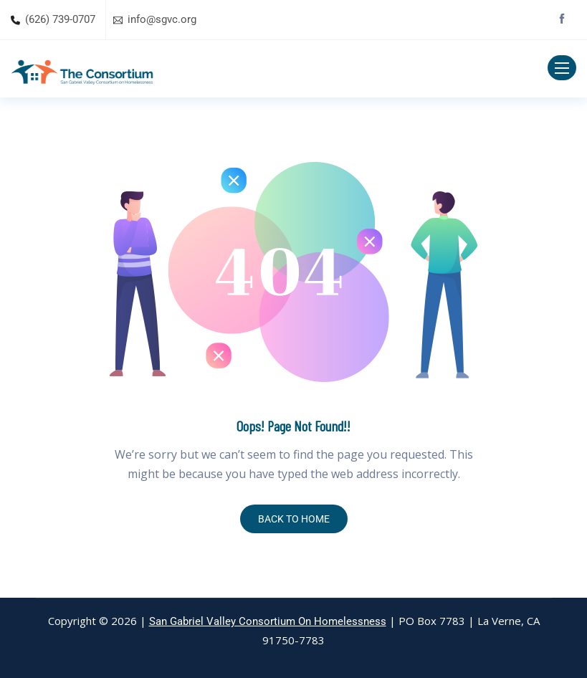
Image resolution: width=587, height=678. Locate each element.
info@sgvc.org (162, 19)
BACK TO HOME (294, 519)
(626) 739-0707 (60, 19)
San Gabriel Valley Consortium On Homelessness (267, 621)
